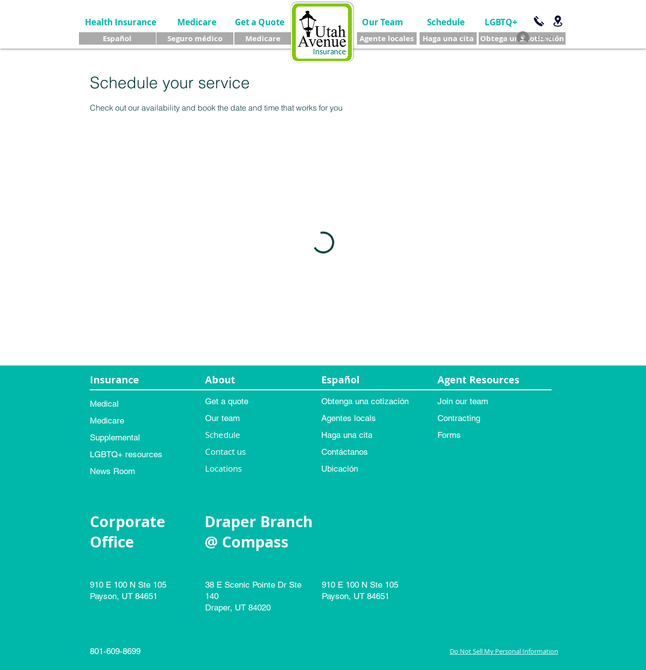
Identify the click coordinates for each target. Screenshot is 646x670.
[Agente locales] (387, 38)
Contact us (225, 451)
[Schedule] (446, 22)
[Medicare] (196, 22)
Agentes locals (348, 418)
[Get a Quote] (260, 22)
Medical (104, 404)
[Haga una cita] (448, 38)
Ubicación (339, 469)
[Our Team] (382, 22)
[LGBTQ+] (501, 22)
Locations (223, 468)
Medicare (107, 421)
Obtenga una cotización (365, 401)
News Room (112, 471)
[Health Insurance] (121, 22)
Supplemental (115, 437)
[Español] (117, 38)
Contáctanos (344, 452)
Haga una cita (346, 435)
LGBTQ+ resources (126, 454)
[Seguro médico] (194, 38)
